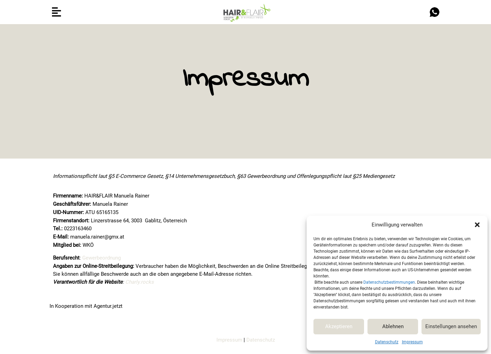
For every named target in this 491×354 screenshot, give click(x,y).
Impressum (412, 342)
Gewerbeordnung (101, 258)
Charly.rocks (139, 282)
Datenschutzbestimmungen (389, 282)
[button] (477, 224)
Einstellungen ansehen (451, 326)
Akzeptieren (338, 326)
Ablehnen (393, 326)
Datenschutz (386, 342)
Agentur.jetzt (108, 306)
